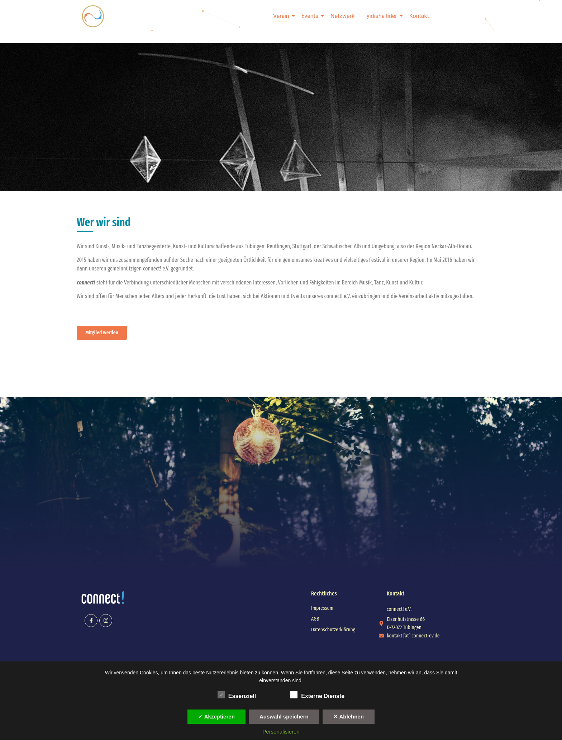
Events (311, 16)
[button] (399, 609)
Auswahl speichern (284, 716)
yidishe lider (383, 16)
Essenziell (237, 694)
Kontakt (419, 16)
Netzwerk (342, 16)
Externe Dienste (317, 694)
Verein (282, 16)
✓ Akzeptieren (216, 716)
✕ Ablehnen (348, 716)
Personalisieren (280, 732)
